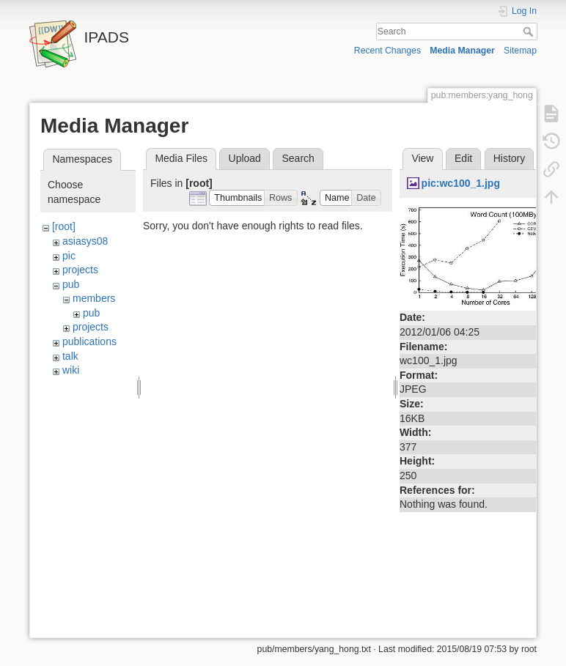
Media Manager (462, 50)
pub (70, 284)
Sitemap (520, 50)
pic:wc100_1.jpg (461, 183)
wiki (70, 370)
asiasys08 (85, 241)
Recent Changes (387, 50)
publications (89, 341)
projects (80, 269)
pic (69, 256)
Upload (245, 158)
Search (530, 31)
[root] (64, 226)
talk (70, 356)
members (94, 298)
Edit (463, 158)
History (509, 158)
